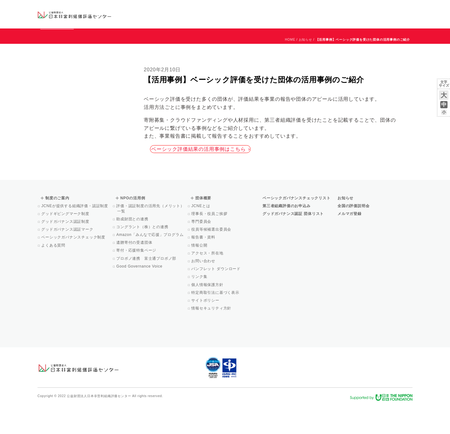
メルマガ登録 (350, 242)
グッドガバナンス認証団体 (148, 14)
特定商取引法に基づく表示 (215, 321)
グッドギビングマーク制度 (65, 242)
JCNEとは (201, 234)
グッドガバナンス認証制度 (65, 250)
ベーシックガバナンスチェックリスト (205, 14)
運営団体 (366, 8)
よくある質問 (53, 274)
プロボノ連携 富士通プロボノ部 (146, 287)
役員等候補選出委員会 (211, 258)
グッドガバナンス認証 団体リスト (293, 242)
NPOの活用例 (302, 14)
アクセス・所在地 (207, 281)
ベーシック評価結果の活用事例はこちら (200, 177)
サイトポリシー (205, 329)
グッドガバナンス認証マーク (67, 258)
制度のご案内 (258, 14)
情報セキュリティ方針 (211, 336)
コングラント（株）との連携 (142, 255)
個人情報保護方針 (207, 313)
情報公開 (199, 274)
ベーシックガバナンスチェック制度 (73, 265)
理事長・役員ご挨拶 (209, 242)
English (406, 8)
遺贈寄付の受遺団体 (134, 271)
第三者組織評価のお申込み (286, 234)
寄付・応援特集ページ (136, 279)
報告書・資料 (203, 265)
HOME (290, 68)
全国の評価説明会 (353, 234)
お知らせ (349, 8)
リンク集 (199, 305)
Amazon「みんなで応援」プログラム (150, 263)
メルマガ (355, 19)
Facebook (340, 19)
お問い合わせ (387, 8)
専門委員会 (201, 250)
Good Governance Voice (139, 295)
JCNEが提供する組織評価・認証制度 (75, 234)
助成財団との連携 (132, 247)
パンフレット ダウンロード (216, 297)
